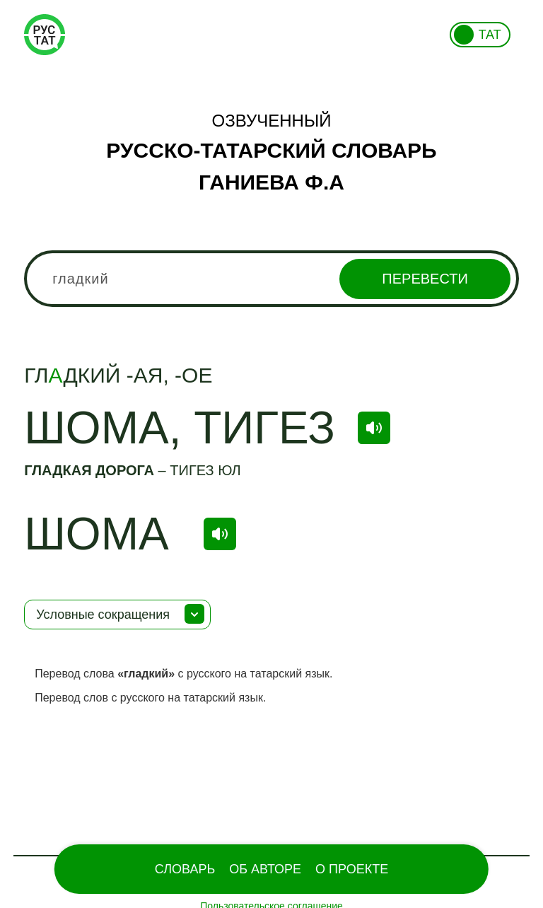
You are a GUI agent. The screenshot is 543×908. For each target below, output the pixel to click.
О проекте (351, 869)
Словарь (185, 869)
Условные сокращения (103, 614)
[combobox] (271, 278)
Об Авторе (265, 869)
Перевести (424, 278)
